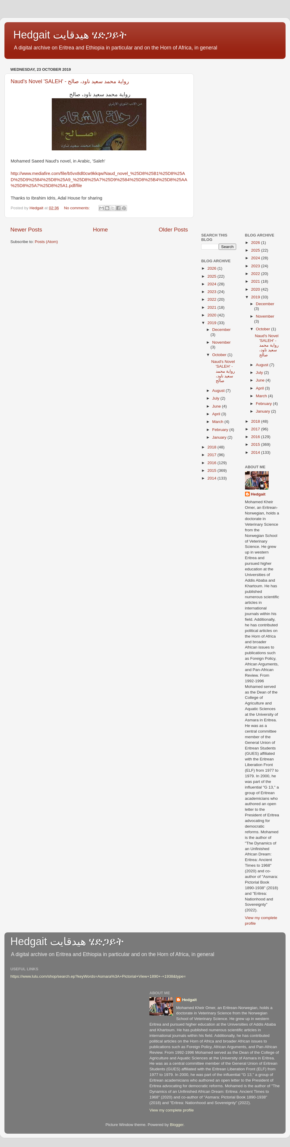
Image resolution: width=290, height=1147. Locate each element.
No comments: (77, 208)
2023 (212, 291)
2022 (212, 299)
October (220, 355)
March (218, 421)
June (217, 406)
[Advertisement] (240, 102)
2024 (212, 284)
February (220, 429)
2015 (212, 470)
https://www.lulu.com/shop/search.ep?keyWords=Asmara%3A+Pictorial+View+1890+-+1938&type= (98, 976)
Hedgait (258, 494)
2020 (212, 315)
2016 (212, 463)
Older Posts (173, 229)
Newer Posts (26, 229)
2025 (212, 276)
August (219, 390)
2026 (212, 268)
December (221, 329)
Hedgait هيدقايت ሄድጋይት (70, 35)
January (220, 437)
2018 (212, 447)
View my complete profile (171, 1110)
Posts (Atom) (46, 241)
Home (100, 229)
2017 (212, 455)
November (221, 342)
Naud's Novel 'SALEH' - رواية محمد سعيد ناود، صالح (70, 81)
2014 (212, 478)
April (216, 414)
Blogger (176, 1124)
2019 (212, 323)
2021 (212, 307)
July (216, 398)
